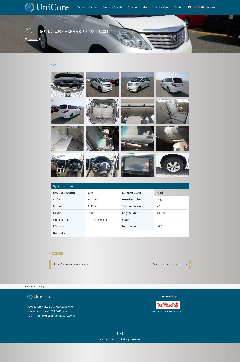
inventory (33, 39)
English (210, 7)
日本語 (196, 7)
